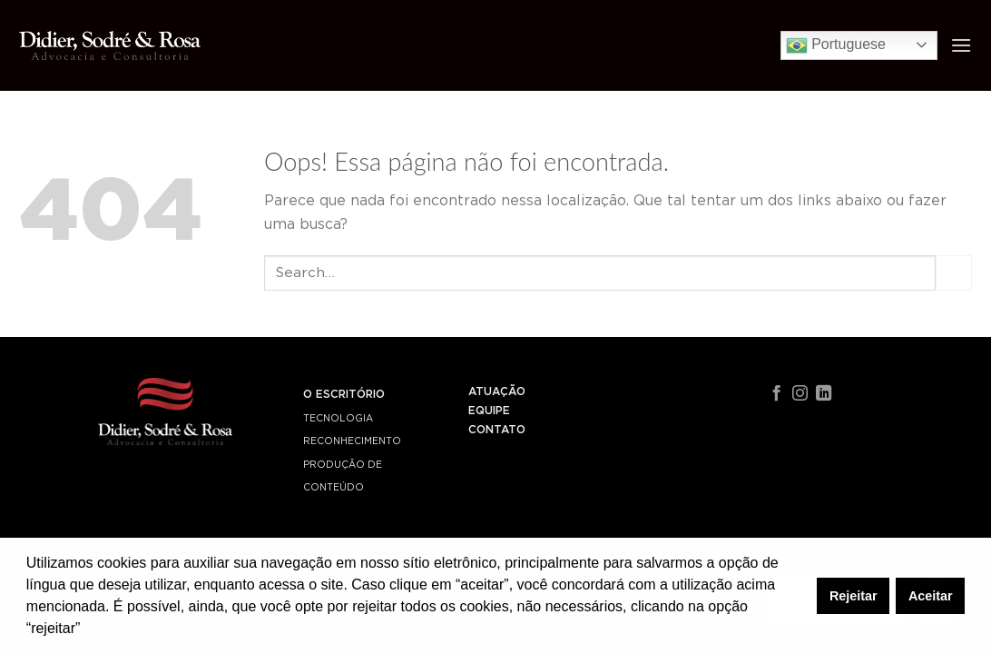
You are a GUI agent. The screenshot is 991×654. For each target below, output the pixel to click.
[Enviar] (954, 273)
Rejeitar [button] (853, 596)
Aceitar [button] (930, 596)
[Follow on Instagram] (800, 394)
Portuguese (836, 45)
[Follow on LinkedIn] (823, 394)
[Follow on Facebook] (776, 394)
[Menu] (961, 45)
